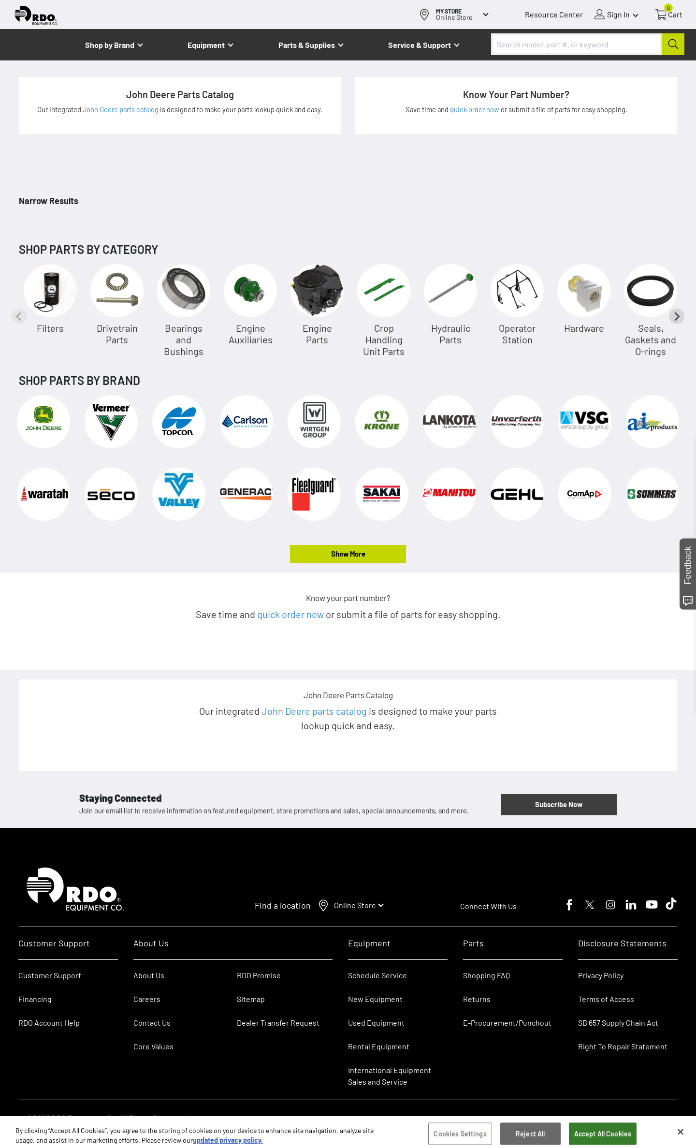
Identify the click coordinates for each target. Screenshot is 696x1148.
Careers (146, 998)
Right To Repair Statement (622, 1046)
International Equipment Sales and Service (389, 1075)
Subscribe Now (558, 804)
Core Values (153, 1046)
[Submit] (673, 44)
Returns (477, 998)
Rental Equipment (379, 1046)
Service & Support (419, 44)
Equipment (206, 44)
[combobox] (587, 44)
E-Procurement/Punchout (507, 1022)
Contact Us (152, 1022)
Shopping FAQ (486, 975)
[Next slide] (676, 316)
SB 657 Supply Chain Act (618, 1022)
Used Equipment (376, 1022)
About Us (148, 975)
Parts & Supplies (306, 44)
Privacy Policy (601, 975)
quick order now (475, 109)
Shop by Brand (109, 44)
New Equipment (375, 998)
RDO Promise (259, 975)
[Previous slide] (19, 316)
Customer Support (49, 975)
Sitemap (251, 998)
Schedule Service (377, 975)
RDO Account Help (49, 1022)
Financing (35, 998)
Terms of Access (606, 998)
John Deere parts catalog (121, 109)
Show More (348, 553)
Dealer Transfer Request (278, 1022)
